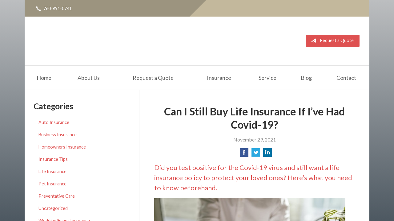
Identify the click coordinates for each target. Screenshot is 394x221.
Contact (346, 77)
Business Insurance (57, 134)
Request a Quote (331, 41)
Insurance (219, 77)
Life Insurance (52, 171)
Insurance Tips (53, 159)
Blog (306, 77)
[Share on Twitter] (255, 154)
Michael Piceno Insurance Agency (92, 40)
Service (267, 77)
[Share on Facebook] (244, 154)
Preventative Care (56, 196)
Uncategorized (53, 208)
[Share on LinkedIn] (267, 154)
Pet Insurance (52, 183)
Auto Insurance (53, 122)
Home (44, 77)
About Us (89, 77)
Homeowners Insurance (62, 146)
